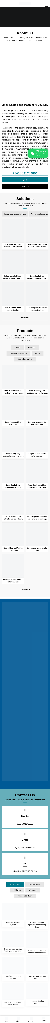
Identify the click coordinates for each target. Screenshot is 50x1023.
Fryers (37, 353)
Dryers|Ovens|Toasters (18, 353)
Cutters (17, 348)
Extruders (31, 348)
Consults (25, 186)
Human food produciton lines (15, 214)
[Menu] (46, 7)
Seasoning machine (25, 359)
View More (24, 318)
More (25, 180)
